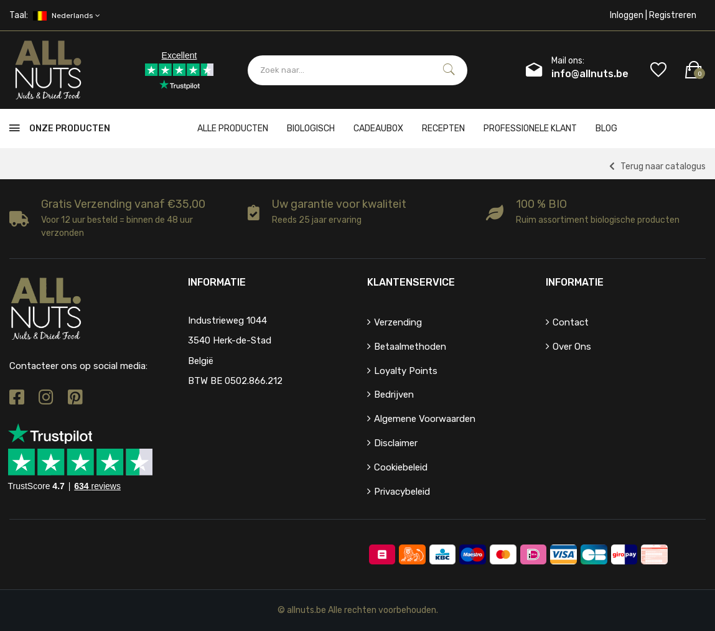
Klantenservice (411, 282)
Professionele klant (530, 128)
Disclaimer (396, 443)
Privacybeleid (402, 491)
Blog (606, 128)
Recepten (443, 128)
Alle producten (232, 128)
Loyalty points (405, 370)
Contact (571, 322)
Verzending (398, 322)
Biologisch (311, 128)
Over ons (572, 346)
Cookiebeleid (401, 467)
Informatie (575, 282)
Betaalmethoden (410, 346)
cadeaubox (378, 128)
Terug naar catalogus (657, 166)
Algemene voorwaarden (424, 418)
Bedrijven (394, 394)
